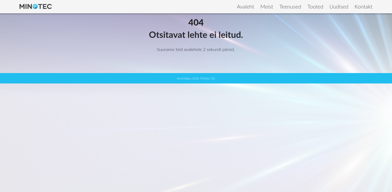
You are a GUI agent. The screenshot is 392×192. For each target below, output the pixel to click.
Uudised (338, 6)
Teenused (290, 6)
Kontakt (363, 6)
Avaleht (245, 6)
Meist (266, 6)
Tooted (315, 6)
